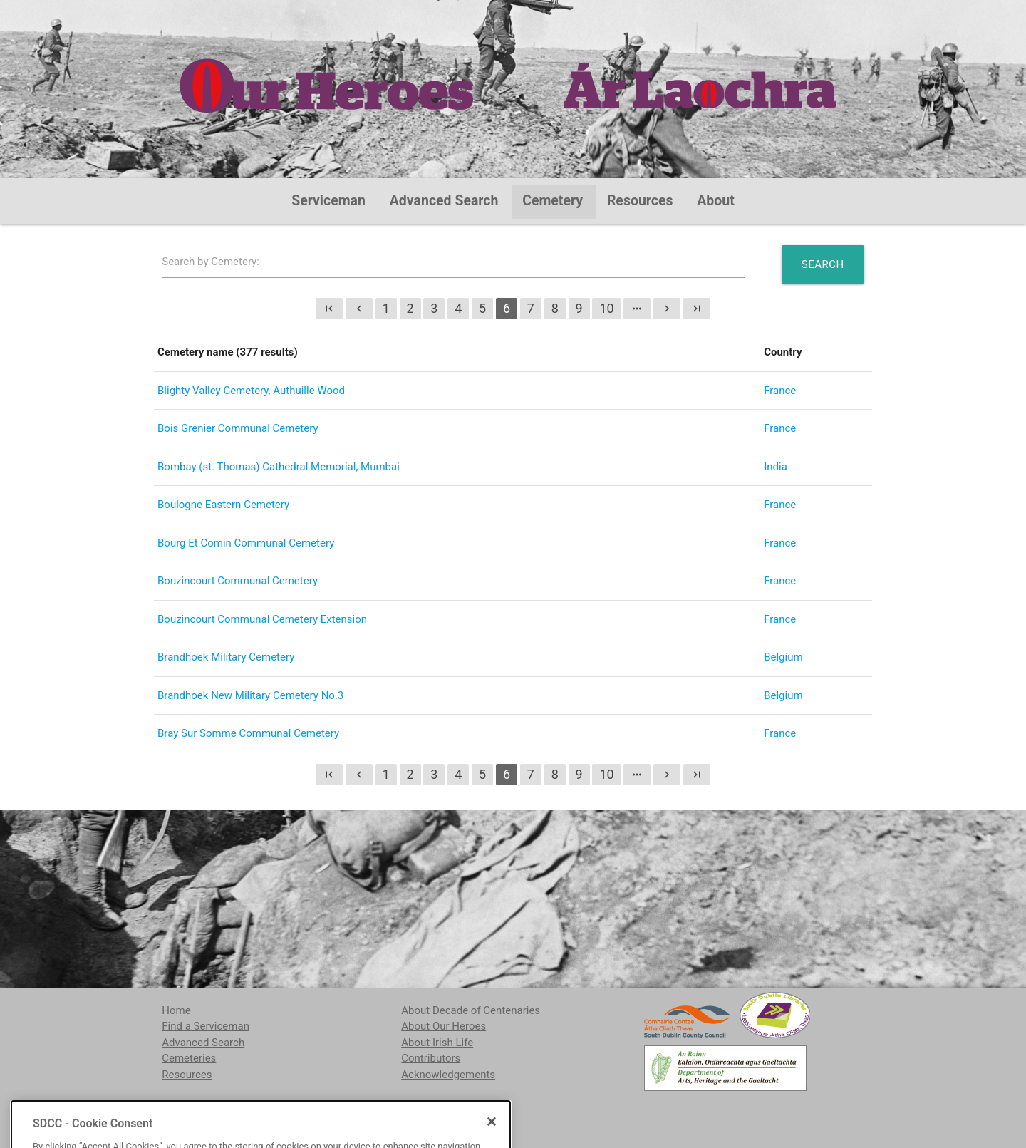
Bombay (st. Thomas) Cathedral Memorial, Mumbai (278, 466)
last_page (696, 308)
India (775, 466)
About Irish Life (437, 1042)
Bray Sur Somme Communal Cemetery (248, 733)
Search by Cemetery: (210, 261)
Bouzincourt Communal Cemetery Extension (262, 619)
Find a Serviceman (205, 1026)
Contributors (430, 1058)
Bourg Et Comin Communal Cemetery (245, 543)
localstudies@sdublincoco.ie (279, 1111)
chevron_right (666, 308)
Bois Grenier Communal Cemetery (237, 428)
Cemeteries (189, 1058)
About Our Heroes (443, 1026)
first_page (329, 308)
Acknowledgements (448, 1074)
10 (606, 308)
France (780, 390)
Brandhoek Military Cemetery (225, 657)
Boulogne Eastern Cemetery (223, 504)
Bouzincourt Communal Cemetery (237, 580)
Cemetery (552, 200)
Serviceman (328, 200)
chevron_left (359, 308)
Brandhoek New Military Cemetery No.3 (250, 695)
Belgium (783, 657)
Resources (640, 200)
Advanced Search (444, 200)
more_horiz (637, 308)
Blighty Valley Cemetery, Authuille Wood (251, 390)
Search (823, 264)
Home (176, 1010)
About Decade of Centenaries (470, 1010)
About (716, 200)
